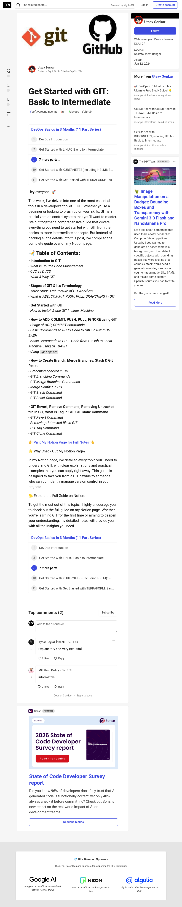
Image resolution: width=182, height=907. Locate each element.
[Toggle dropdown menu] (113, 641)
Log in (144, 5)
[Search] (18, 5)
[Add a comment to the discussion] (76, 626)
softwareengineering (44, 112)
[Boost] (8, 113)
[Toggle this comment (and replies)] (31, 648)
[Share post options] (8, 126)
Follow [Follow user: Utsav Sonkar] (155, 31)
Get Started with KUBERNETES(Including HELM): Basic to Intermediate (154, 140)
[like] (43, 658)
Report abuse (84, 695)
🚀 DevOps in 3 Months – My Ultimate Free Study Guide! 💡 (154, 93)
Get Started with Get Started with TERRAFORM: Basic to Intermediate (154, 115)
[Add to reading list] (8, 101)
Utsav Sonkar (46, 67)
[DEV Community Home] (7, 5)
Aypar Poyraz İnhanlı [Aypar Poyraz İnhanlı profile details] (52, 642)
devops (73, 112)
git (62, 112)
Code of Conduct (63, 695)
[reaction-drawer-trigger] (8, 73)
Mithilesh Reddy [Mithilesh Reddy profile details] (49, 670)
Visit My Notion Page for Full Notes (61, 442)
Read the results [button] (73, 822)
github (87, 112)
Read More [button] (155, 302)
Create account (165, 5)
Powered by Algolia (122, 5)
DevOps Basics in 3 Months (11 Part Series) (66, 129)
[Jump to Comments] (8, 87)
